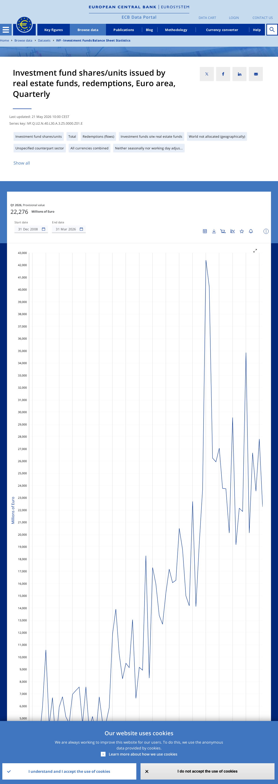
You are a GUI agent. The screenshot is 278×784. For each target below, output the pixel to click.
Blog (149, 30)
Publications (123, 30)
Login (234, 17)
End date (58, 222)
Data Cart (207, 17)
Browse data (87, 30)
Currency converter (222, 30)
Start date (21, 222)
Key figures (53, 30)
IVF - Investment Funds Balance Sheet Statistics (93, 40)
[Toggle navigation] (6, 29)
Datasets (44, 40)
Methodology (176, 30)
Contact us (263, 17)
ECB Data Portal (139, 17)
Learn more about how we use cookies (143, 754)
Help (257, 30)
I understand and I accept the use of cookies (69, 771)
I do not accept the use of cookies (208, 771)
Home (4, 40)
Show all (22, 163)
